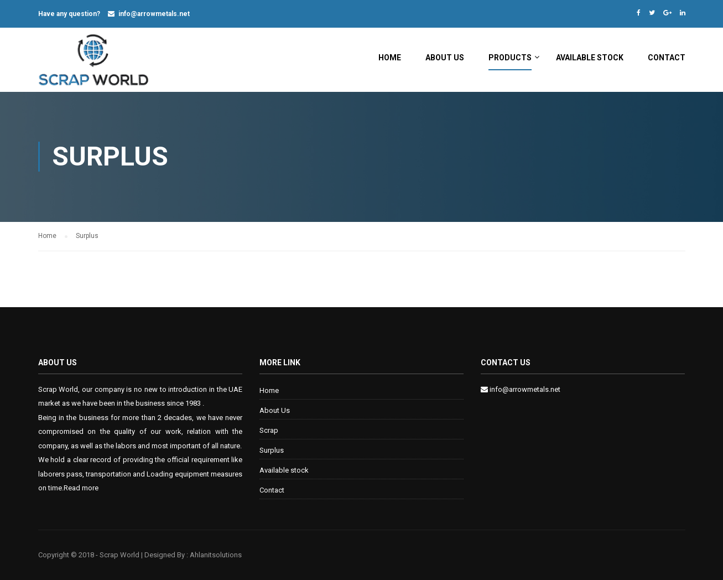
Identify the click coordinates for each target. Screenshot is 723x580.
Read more (81, 488)
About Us (444, 57)
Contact (666, 57)
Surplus (271, 450)
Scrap (268, 430)
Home (389, 57)
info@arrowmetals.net (154, 14)
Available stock (589, 57)
